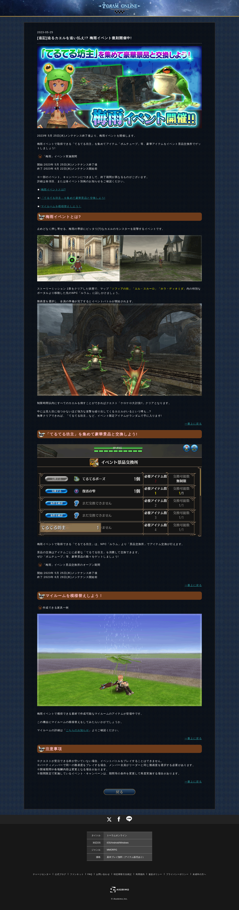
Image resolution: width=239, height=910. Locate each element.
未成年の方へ (199, 874)
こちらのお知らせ (77, 730)
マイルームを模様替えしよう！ (61, 206)
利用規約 (140, 874)
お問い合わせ (103, 874)
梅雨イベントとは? (53, 189)
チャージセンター (42, 874)
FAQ (90, 874)
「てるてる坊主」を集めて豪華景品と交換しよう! (73, 197)
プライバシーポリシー (177, 874)
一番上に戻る (193, 423)
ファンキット (77, 874)
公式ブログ (60, 874)
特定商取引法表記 (123, 874)
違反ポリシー (155, 874)
